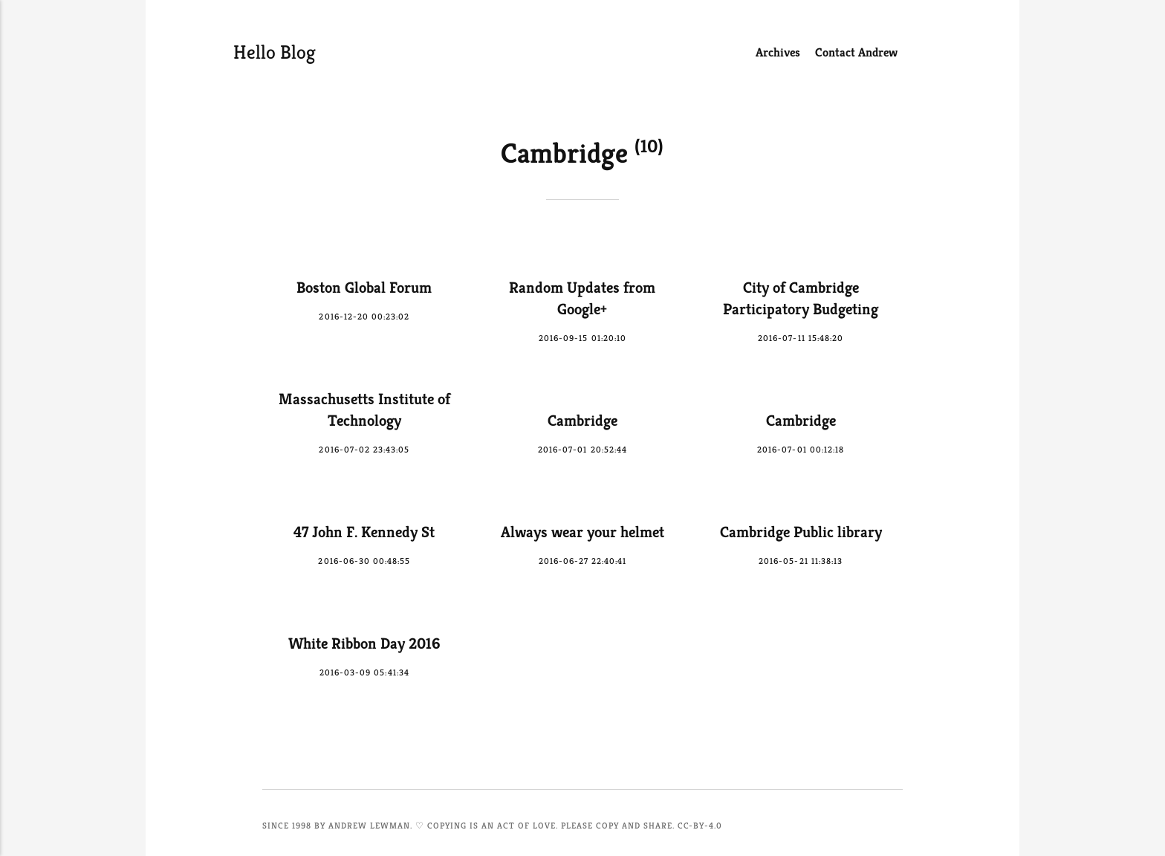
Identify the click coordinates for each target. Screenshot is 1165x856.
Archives (778, 52)
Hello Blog (274, 52)
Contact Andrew (856, 52)
